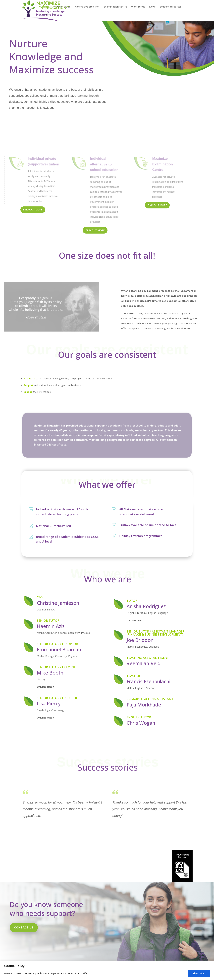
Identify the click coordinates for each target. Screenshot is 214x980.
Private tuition (62, 7)
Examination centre (115, 7)
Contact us (48, 14)
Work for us (138, 7)
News (152, 7)
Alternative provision (87, 7)
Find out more (32, 209)
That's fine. (199, 973)
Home (45, 7)
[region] (107, 970)
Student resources (170, 7)
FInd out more (95, 230)
